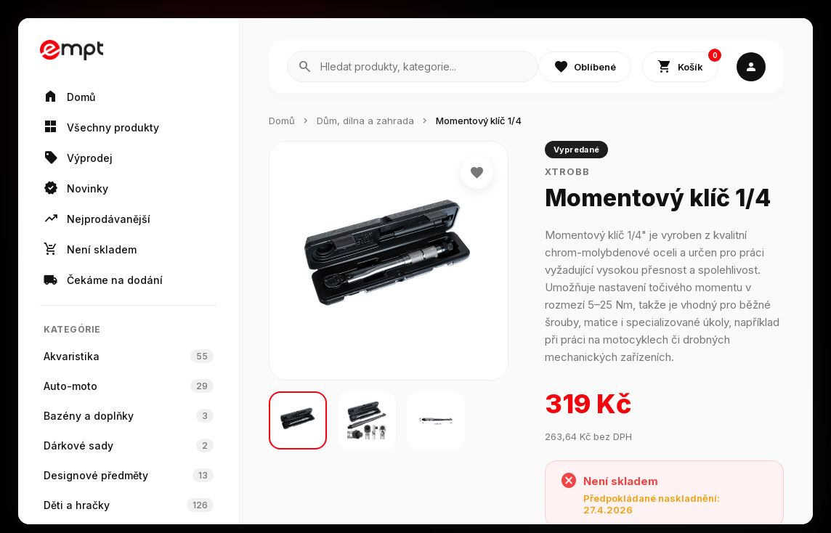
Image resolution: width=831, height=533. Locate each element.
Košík (687, 64)
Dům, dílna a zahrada (365, 120)
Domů (282, 120)
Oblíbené (585, 67)
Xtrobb (567, 171)
